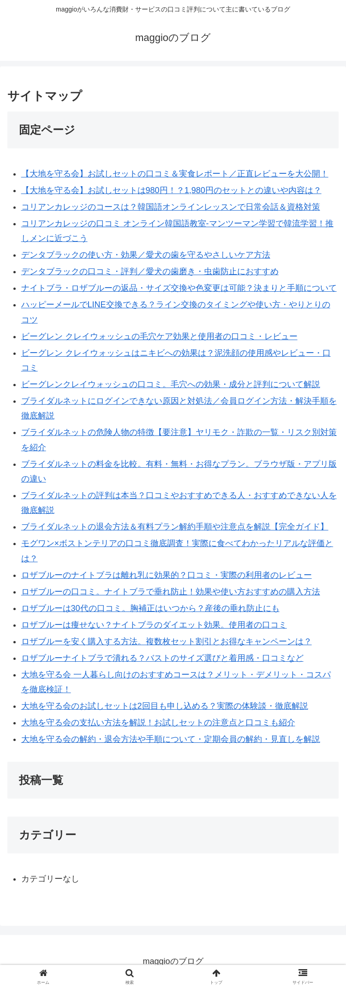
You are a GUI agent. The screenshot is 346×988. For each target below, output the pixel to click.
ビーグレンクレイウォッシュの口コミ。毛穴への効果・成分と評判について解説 (170, 384)
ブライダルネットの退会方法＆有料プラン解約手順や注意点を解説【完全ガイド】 (174, 526)
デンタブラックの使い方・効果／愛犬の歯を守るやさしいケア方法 (145, 254)
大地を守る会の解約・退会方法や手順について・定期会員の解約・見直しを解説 (170, 739)
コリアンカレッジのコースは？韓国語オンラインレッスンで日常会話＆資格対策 (170, 207)
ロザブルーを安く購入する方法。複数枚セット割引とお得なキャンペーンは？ (166, 641)
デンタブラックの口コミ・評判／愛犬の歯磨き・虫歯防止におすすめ (150, 271)
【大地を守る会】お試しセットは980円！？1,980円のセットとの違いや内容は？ (171, 190)
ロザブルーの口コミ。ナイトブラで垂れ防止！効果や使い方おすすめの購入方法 (170, 591)
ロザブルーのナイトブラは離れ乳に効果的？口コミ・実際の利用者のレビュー (166, 575)
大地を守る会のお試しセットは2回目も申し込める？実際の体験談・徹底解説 (164, 706)
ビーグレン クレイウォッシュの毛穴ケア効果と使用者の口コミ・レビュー (159, 336)
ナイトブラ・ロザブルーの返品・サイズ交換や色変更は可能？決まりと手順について (179, 288)
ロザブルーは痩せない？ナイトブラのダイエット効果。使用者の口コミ (154, 624)
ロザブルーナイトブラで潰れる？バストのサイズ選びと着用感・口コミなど (162, 658)
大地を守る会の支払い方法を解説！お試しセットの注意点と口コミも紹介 (158, 722)
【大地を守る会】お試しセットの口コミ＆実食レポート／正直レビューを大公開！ (174, 173)
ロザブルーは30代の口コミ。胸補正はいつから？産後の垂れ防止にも (150, 608)
